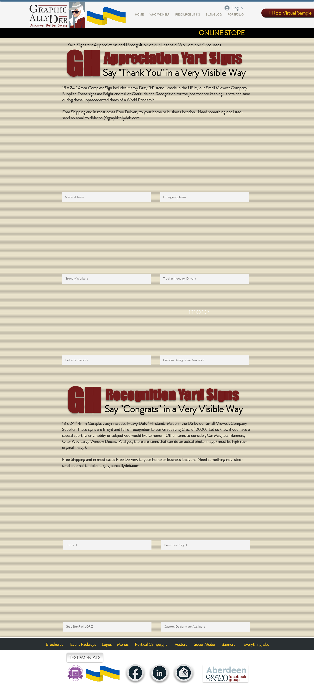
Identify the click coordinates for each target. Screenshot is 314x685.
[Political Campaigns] (151, 644)
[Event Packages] (83, 644)
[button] (236, 14)
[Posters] (180, 644)
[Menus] (122, 644)
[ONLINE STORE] (222, 33)
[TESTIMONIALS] (85, 657)
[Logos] (107, 644)
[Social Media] (204, 644)
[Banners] (228, 644)
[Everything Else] (256, 644)
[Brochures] (54, 644)
